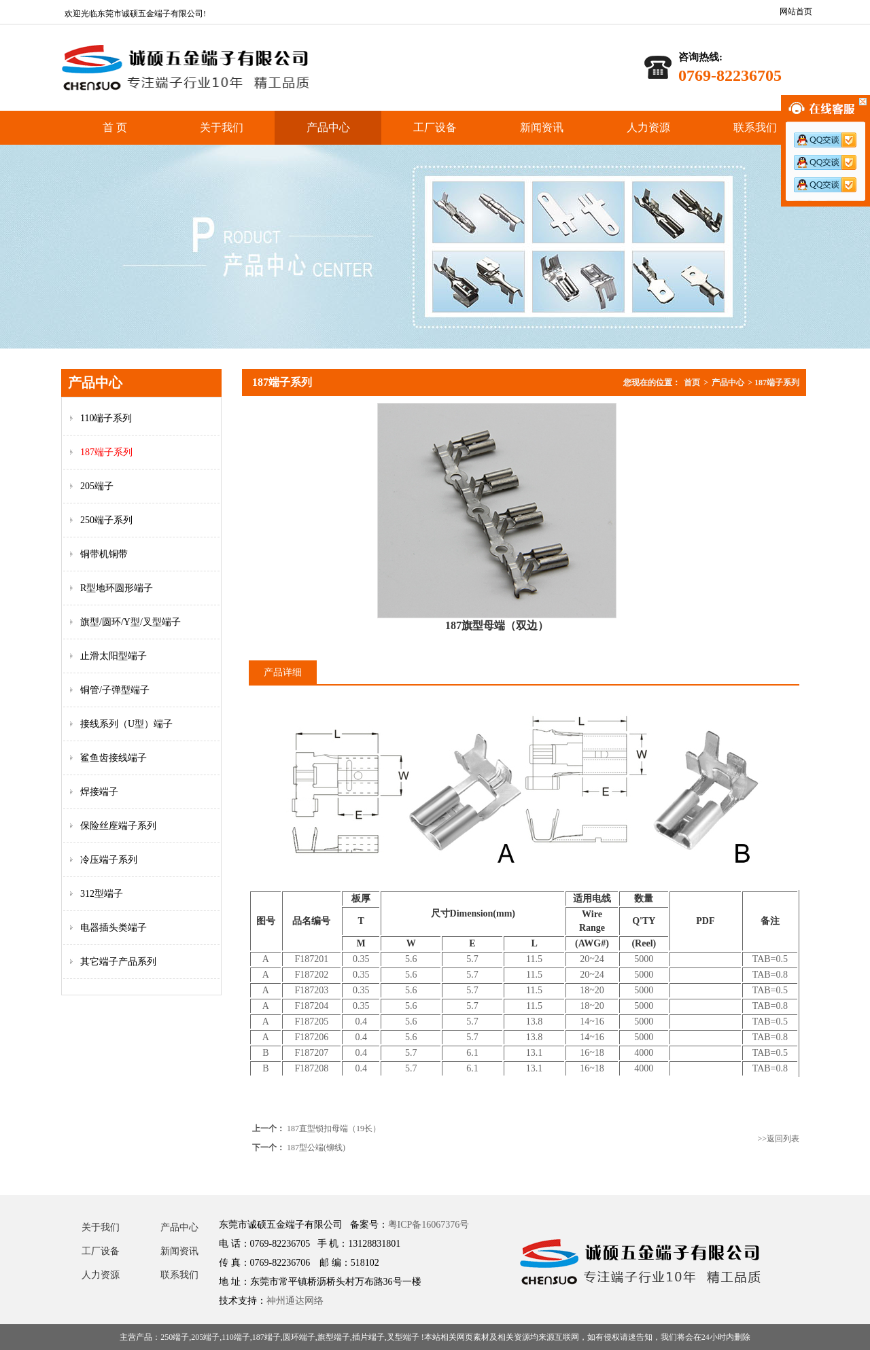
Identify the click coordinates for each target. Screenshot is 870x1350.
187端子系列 (106, 452)
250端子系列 (106, 520)
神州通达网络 (295, 1301)
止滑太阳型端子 (113, 656)
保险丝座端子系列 (118, 826)
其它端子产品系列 (118, 962)
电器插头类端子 (113, 928)
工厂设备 (435, 127)
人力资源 (648, 127)
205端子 (97, 486)
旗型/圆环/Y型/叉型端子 (130, 622)
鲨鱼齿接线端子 (113, 758)
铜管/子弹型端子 (115, 690)
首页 (692, 382)
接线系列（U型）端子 (126, 724)
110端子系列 (106, 418)
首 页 (115, 127)
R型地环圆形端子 (116, 588)
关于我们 (221, 127)
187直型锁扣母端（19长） (334, 1128)
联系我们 (755, 127)
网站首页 (796, 11)
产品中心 (328, 127)
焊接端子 (99, 792)
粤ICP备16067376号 (429, 1225)
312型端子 (101, 894)
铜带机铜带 (104, 554)
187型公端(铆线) (316, 1147)
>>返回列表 (778, 1138)
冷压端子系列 (108, 860)
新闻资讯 (541, 127)
